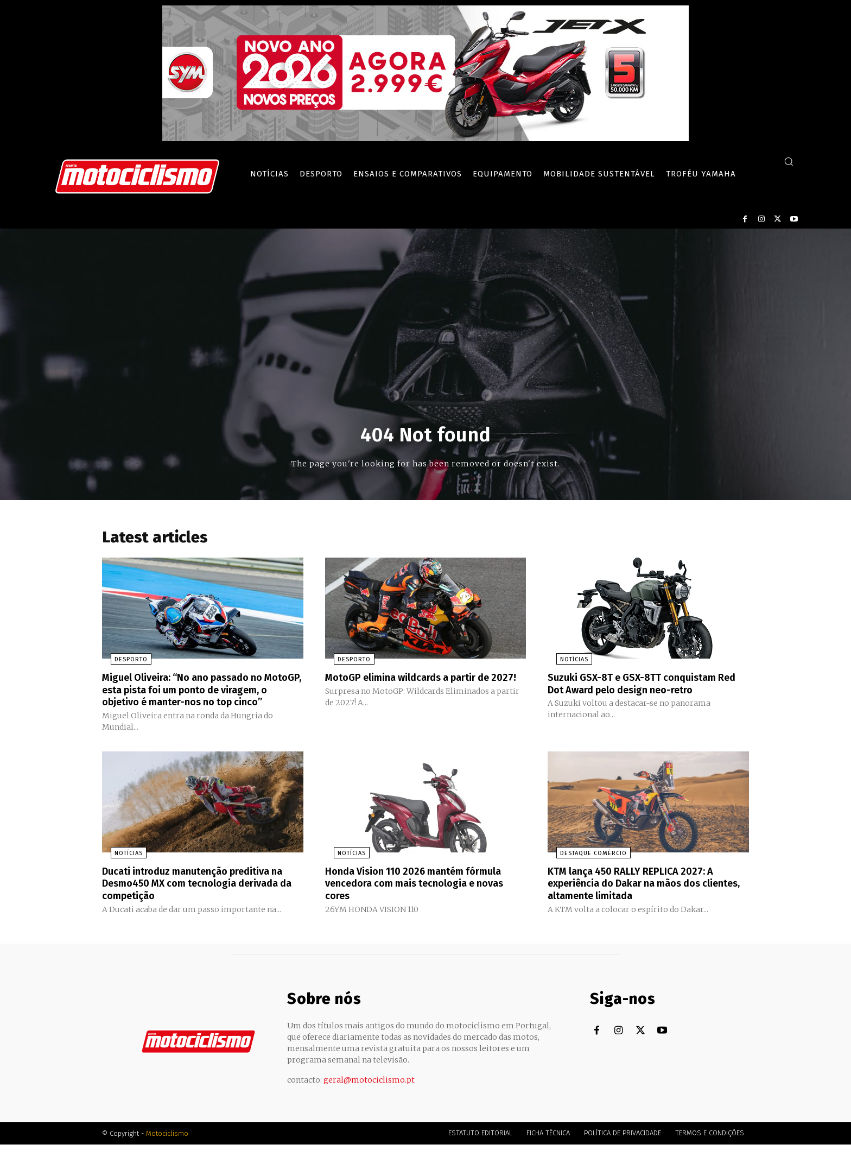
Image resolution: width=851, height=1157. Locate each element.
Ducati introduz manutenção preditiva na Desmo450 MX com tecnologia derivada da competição (195, 896)
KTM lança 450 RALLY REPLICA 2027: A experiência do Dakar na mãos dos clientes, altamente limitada (639, 896)
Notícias (565, 662)
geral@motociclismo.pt (369, 1092)
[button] (788, 161)
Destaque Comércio (584, 866)
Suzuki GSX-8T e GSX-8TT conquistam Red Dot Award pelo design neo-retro (641, 686)
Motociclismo (167, 1146)
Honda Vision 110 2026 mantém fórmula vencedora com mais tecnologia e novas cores (425, 896)
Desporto (122, 662)
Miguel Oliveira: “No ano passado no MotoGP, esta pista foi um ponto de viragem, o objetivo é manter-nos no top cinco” (202, 698)
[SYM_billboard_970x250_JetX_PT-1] (425, 138)
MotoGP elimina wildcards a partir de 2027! (417, 686)
